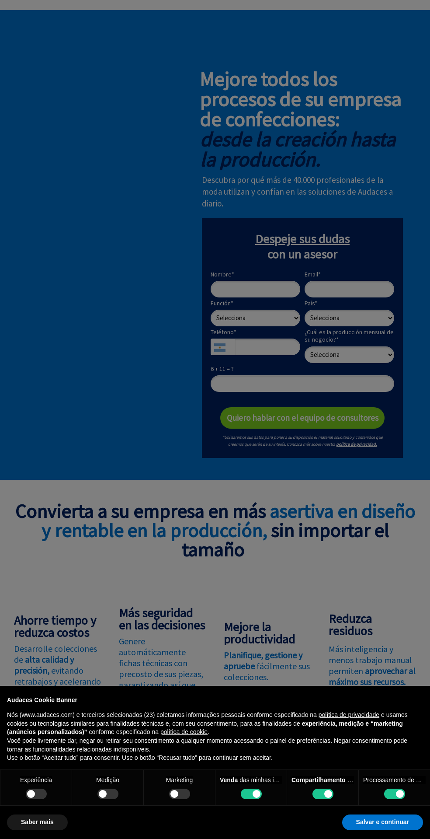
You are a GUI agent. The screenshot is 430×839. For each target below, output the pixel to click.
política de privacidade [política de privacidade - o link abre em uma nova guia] (349, 714)
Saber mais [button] (37, 821)
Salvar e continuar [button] (382, 821)
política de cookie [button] (184, 731)
